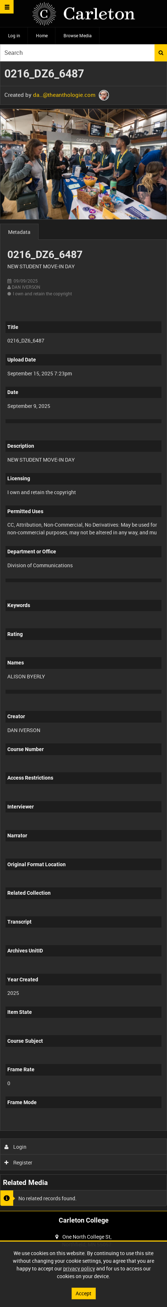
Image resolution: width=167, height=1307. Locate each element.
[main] (83, 636)
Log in (14, 35)
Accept (83, 1293)
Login (15, 1146)
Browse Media (77, 35)
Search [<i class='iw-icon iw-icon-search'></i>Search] (161, 52)
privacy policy (79, 1268)
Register (18, 1162)
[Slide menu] (7, 7)
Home (42, 35)
